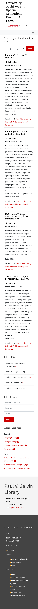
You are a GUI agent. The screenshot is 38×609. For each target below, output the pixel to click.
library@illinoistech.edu (15, 507)
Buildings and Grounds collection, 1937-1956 (16, 132)
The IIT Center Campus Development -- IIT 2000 (17, 277)
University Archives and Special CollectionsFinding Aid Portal (15, 12)
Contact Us (11, 550)
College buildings (10, 442)
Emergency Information (19, 559)
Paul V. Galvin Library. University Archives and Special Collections (18, 122)
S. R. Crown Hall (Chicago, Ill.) (14, 465)
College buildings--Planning (14, 445)
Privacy (14, 574)
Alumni (13, 565)
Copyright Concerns (18, 577)
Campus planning (10, 438)
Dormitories (8, 449)
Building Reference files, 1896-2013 (17, 56)
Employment (16, 562)
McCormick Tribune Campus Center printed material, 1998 (16, 216)
